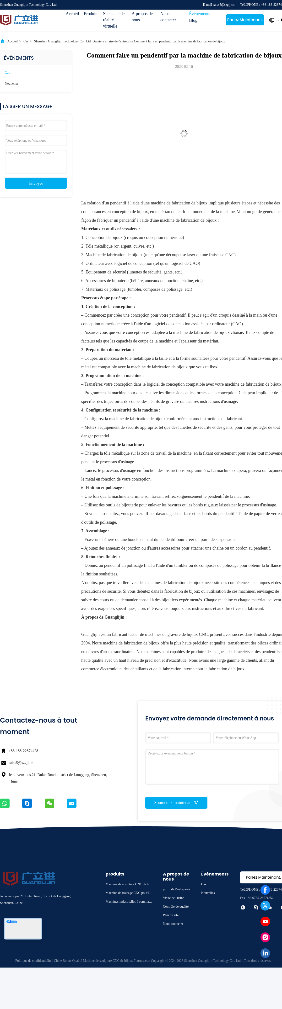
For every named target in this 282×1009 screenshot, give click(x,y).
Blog (193, 20)
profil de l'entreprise (176, 889)
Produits (91, 13)
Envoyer (36, 183)
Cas (25, 41)
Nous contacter (168, 16)
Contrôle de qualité (176, 906)
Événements (199, 13)
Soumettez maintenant (176, 802)
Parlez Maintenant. (245, 20)
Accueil (72, 13)
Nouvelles (11, 83)
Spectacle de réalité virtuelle (114, 20)
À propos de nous (142, 16)
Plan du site (171, 915)
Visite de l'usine (173, 898)
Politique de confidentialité (33, 961)
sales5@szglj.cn (21, 763)
